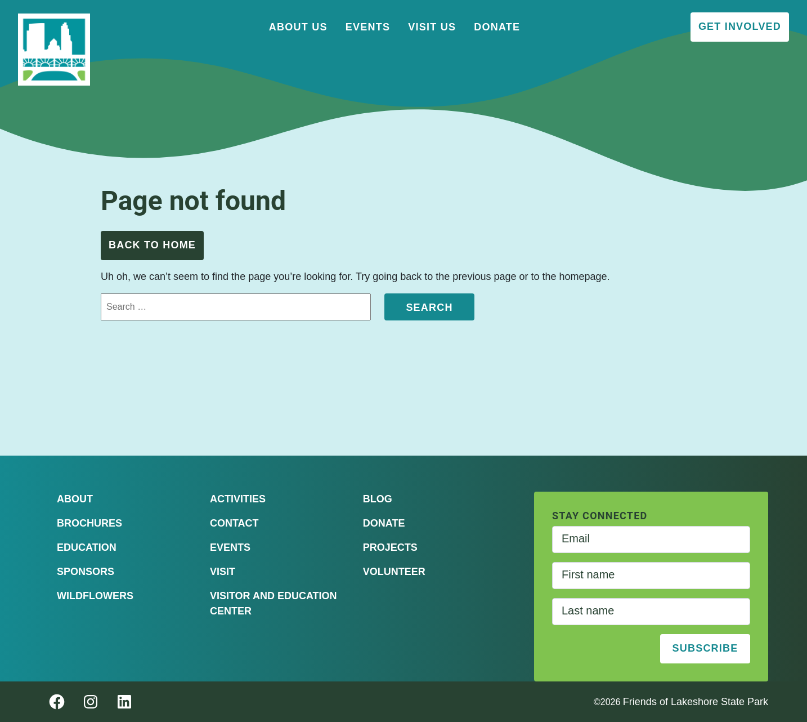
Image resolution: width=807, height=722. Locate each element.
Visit (222, 571)
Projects (390, 547)
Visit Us (432, 27)
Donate (497, 27)
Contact (234, 523)
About (75, 499)
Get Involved (739, 26)
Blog (377, 499)
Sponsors (85, 571)
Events (368, 27)
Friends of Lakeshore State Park (695, 701)
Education (86, 547)
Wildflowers (95, 595)
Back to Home (152, 245)
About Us (298, 27)
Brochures (89, 523)
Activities (238, 499)
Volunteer (394, 571)
